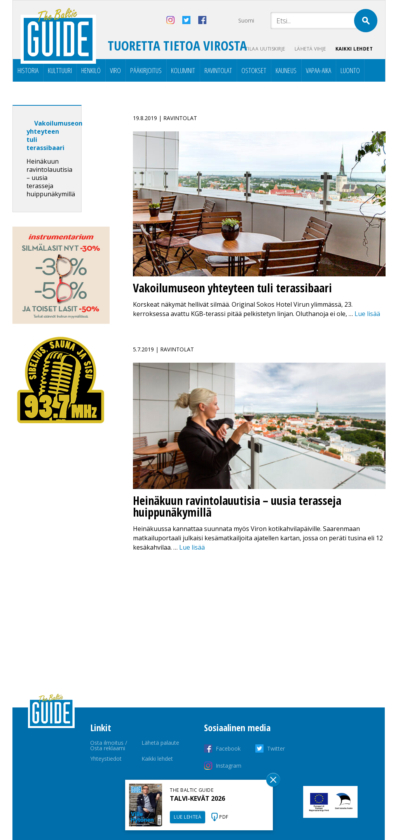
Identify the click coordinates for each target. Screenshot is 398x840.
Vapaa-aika (318, 70)
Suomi (246, 20)
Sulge (273, 780)
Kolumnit (183, 70)
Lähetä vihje (310, 48)
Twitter (276, 748)
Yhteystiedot (106, 758)
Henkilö (91, 70)
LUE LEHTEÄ (187, 817)
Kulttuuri (60, 70)
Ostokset (253, 70)
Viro (115, 70)
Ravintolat (218, 70)
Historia (27, 70)
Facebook (228, 748)
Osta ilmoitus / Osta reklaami (108, 745)
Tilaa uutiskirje (265, 48)
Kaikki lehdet (354, 48)
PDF (224, 817)
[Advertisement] (61, 561)
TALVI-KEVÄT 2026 (197, 798)
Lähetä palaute (160, 742)
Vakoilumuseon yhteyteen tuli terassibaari (54, 135)
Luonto (350, 70)
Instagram (228, 765)
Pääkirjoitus (146, 70)
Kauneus (286, 70)
